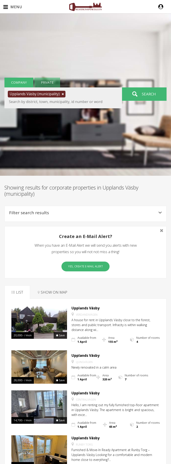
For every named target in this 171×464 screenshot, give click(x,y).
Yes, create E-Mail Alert (85, 266)
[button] (163, 6)
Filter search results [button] (85, 212)
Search (149, 94)
